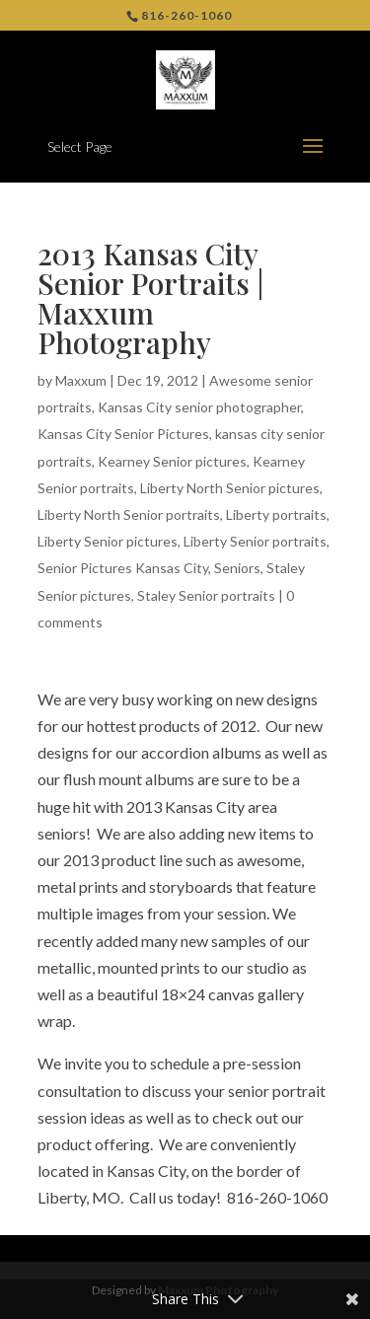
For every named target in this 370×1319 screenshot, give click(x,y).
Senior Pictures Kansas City (122, 567)
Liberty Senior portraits (255, 541)
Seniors (237, 567)
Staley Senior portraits (206, 595)
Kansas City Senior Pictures (123, 433)
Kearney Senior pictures (172, 461)
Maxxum (81, 380)
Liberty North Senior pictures (230, 487)
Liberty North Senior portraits (128, 514)
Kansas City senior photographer (199, 407)
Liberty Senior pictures (107, 541)
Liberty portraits (276, 514)
